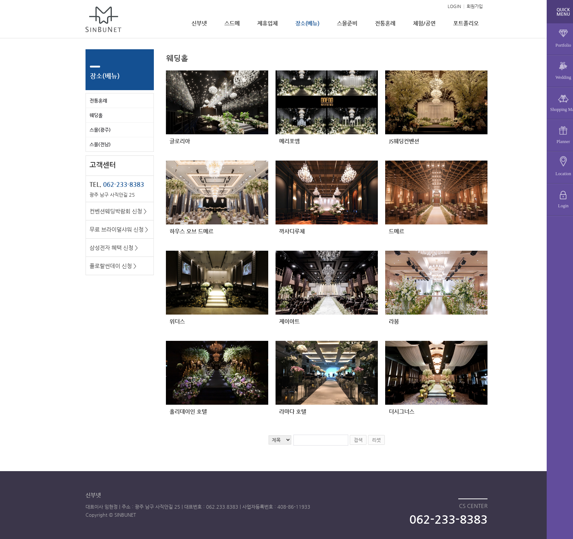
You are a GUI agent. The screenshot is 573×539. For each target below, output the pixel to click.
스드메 (232, 23)
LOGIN (454, 6)
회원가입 (475, 6)
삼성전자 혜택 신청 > (114, 248)
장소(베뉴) (307, 23)
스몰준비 (347, 23)
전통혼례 (385, 23)
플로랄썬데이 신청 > (113, 266)
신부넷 (199, 23)
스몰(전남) (100, 144)
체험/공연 (424, 23)
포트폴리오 (466, 23)
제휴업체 (267, 23)
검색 (358, 440)
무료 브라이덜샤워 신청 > (119, 229)
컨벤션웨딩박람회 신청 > (118, 211)
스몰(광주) (100, 129)
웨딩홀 (96, 115)
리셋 (376, 440)
